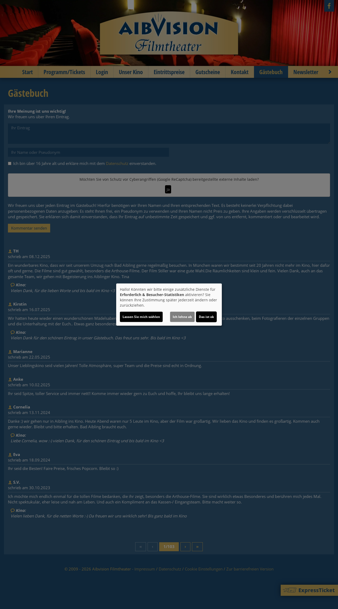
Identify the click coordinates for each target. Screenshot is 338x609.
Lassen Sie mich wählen (141, 317)
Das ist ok (206, 317)
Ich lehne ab (182, 317)
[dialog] (169, 304)
